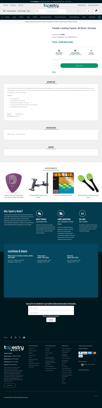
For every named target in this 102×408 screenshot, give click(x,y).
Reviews (64, 383)
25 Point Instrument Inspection (34, 366)
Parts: (9, 134)
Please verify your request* (51, 316)
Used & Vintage (22, 11)
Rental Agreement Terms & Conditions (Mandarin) (50, 362)
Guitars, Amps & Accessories (33, 21)
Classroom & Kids (66, 368)
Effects (21, 17)
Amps (14, 17)
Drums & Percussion (60, 17)
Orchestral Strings (74, 17)
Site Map (96, 395)
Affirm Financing (49, 366)
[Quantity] (56, 65)
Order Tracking (32, 350)
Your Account (32, 355)
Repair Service (82, 5)
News (28, 11)
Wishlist (31, 353)
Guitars (8, 17)
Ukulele (35, 17)
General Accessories (67, 372)
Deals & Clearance (11, 11)
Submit (51, 320)
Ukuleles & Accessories (65, 355)
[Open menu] (4, 11)
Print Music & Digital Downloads (67, 375)
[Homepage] (51, 6)
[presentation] (2, 17)
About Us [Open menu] (20, 5)
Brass (84, 17)
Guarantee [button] (59, 54)
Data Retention (49, 370)
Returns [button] (91, 54)
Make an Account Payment (33, 360)
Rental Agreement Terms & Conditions (50, 358)
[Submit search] (37, 11)
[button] (59, 53)
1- (12, 356)
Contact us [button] (13, 5)
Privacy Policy (48, 353)
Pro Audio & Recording (65, 361)
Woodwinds (92, 17)
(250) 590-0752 (10, 364)
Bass (28, 17)
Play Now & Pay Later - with (62, 1)
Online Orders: (8, 356)
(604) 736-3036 (11, 361)
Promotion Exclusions (50, 368)
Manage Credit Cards (34, 363)
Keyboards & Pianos (45, 17)
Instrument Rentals (93, 5)
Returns (47, 350)
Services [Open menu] (5, 5)
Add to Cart (79, 65)
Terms (46, 355)
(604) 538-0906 (11, 359)
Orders (30, 357)
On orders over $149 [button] (75, 54)
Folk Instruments (66, 358)
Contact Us (10, 385)
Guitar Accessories (48, 21)
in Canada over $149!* (40, 1)
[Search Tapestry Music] (51, 11)
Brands (63, 378)
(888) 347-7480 (17, 356)
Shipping (47, 348)
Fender (62, 34)
